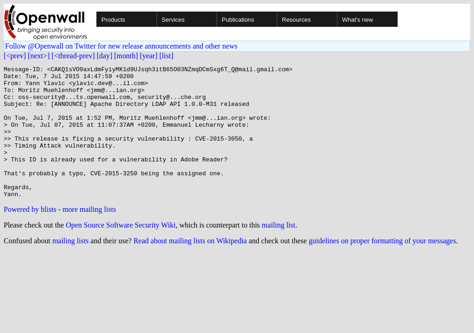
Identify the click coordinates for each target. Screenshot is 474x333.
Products (113, 19)
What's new (357, 19)
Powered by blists (30, 236)
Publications (238, 19)
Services (173, 19)
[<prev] (15, 56)
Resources (296, 19)
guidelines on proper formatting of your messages (382, 267)
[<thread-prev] (72, 56)
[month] (126, 56)
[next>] (39, 56)
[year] (148, 56)
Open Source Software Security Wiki (120, 251)
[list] (166, 56)
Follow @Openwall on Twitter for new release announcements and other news (121, 46)
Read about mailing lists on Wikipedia (190, 267)
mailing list (278, 251)
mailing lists (70, 267)
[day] (104, 56)
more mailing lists (89, 236)
